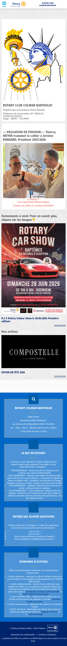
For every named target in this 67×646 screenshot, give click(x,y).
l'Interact (45, 612)
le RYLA (53, 612)
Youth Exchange (35, 614)
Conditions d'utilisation (47, 635)
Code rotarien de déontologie (35, 594)
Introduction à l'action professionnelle (42, 592)
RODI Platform (39, 628)
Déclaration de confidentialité (23, 635)
